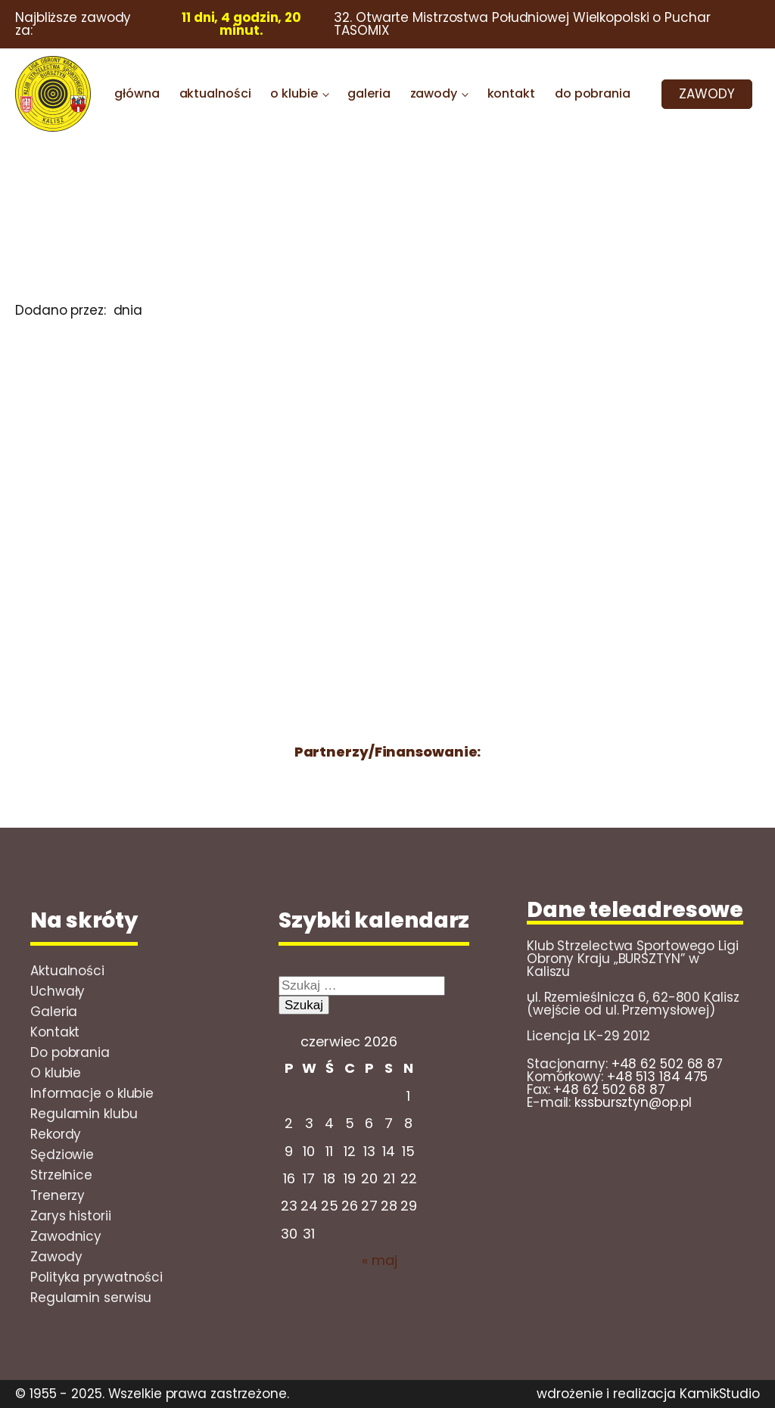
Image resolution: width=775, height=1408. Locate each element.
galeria (368, 93)
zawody (433, 93)
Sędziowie (62, 1154)
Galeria (53, 1011)
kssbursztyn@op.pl (632, 1102)
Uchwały (57, 991)
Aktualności (67, 971)
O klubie (55, 1073)
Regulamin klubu (84, 1114)
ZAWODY (706, 94)
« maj (379, 1260)
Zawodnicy (65, 1236)
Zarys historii (70, 1216)
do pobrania (592, 93)
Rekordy (55, 1134)
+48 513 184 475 (657, 1077)
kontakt (511, 93)
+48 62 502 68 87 (667, 1064)
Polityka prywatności (96, 1277)
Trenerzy (57, 1195)
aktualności (215, 93)
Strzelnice (61, 1175)
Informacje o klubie (92, 1093)
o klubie (293, 93)
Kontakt (54, 1032)
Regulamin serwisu (90, 1297)
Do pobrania (70, 1052)
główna (136, 93)
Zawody (56, 1257)
